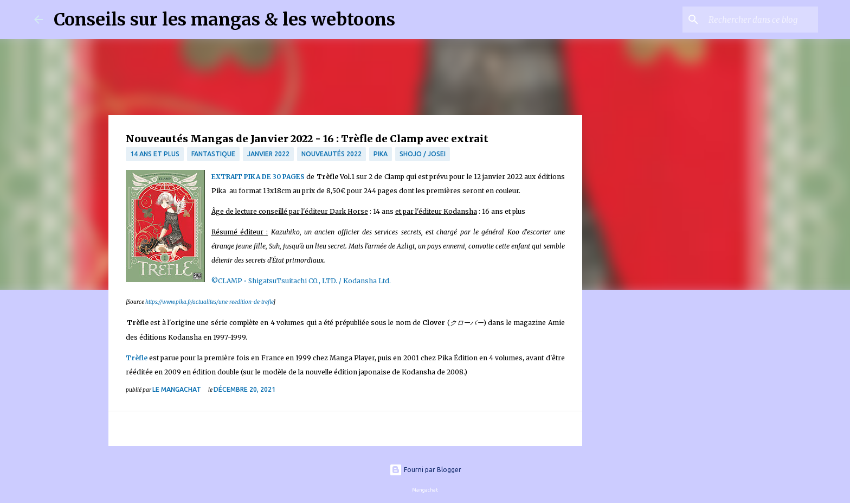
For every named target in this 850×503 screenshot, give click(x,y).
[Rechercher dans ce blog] (761, 20)
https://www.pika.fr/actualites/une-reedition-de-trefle (209, 301)
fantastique (213, 153)
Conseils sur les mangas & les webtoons (224, 19)
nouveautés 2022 (331, 153)
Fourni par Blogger (425, 469)
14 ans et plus (154, 153)
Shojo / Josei (423, 153)
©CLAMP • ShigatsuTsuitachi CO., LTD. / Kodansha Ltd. (301, 281)
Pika (381, 153)
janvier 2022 (268, 153)
